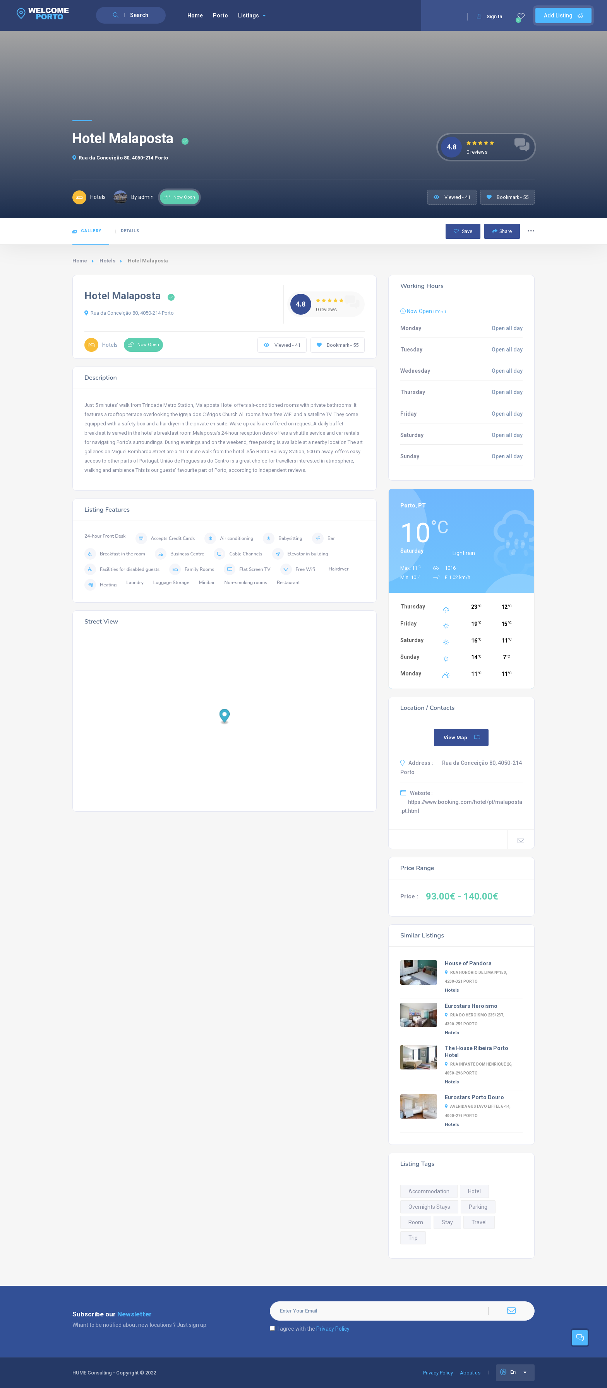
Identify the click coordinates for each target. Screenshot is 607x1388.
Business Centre (179, 554)
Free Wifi (297, 569)
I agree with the (310, 1329)
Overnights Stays (429, 1207)
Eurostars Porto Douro (474, 1097)
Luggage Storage (171, 582)
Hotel (474, 1191)
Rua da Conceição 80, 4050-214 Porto (120, 158)
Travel (479, 1222)
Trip (413, 1238)
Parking (478, 1207)
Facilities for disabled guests (121, 569)
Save (463, 231)
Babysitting (282, 538)
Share (502, 231)
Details (127, 231)
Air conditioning (228, 538)
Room (415, 1222)
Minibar (207, 582)
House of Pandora (468, 963)
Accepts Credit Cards (165, 538)
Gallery (86, 231)
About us (470, 1373)
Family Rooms (191, 569)
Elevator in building (300, 554)
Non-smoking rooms (246, 582)
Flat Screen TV (247, 569)
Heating (100, 585)
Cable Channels (238, 554)
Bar (323, 538)
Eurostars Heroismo (471, 1006)
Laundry (135, 582)
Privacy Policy (333, 1329)
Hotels (107, 261)
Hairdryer (339, 569)
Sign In (489, 16)
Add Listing (563, 15)
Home (195, 15)
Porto (220, 15)
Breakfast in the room (114, 554)
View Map (462, 737)
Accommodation (428, 1191)
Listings (252, 15)
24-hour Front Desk (105, 536)
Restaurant (288, 582)
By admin (133, 197)
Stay (447, 1222)
